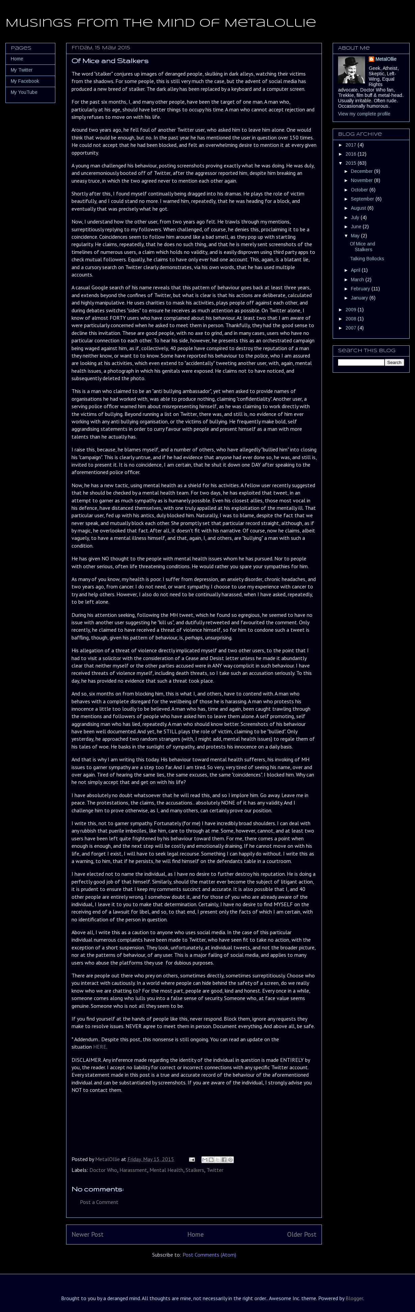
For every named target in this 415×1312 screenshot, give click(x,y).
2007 (351, 328)
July (356, 217)
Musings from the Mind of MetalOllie (160, 23)
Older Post (301, 1234)
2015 (351, 163)
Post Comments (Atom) (209, 1254)
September (363, 199)
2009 (351, 309)
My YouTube (24, 92)
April (356, 270)
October (360, 189)
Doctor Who (103, 1169)
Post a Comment (99, 1202)
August (359, 208)
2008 (351, 318)
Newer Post (88, 1234)
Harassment (133, 1169)
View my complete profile (364, 113)
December (362, 171)
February (361, 288)
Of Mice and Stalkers (362, 246)
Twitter (214, 1169)
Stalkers (195, 1169)
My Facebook (25, 81)
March (358, 279)
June (357, 226)
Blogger (354, 1298)
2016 (351, 154)
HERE (99, 1046)
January (360, 297)
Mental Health (166, 1169)
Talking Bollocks (367, 258)
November (362, 180)
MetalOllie (386, 59)
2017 (351, 145)
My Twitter (22, 70)
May (356, 235)
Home (195, 1234)
